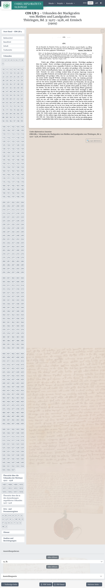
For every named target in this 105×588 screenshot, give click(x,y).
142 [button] (13, 156)
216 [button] (8, 213)
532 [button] (13, 451)
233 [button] (17, 224)
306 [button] (8, 282)
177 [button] (13, 182)
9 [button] (2, 64)
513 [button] (17, 437)
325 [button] (3, 296)
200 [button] (3, 202)
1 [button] (2, 60)
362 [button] (13, 322)
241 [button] (8, 232)
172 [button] (13, 178)
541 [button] (8, 459)
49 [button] (14, 91)
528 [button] (17, 448)
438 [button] (17, 379)
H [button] (3, 519)
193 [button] (17, 193)
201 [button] (8, 202)
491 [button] (8, 420)
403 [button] (17, 354)
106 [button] (8, 130)
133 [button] (17, 149)
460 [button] (3, 398)
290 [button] (3, 269)
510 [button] (3, 437)
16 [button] (3, 73)
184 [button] (22, 185)
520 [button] (3, 444)
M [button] (16, 519)
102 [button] (13, 127)
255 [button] (3, 243)
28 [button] (3, 80)
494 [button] (22, 420)
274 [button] (22, 254)
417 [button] (13, 365)
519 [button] (22, 440)
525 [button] (3, 448)
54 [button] (11, 95)
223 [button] (17, 217)
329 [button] (22, 296)
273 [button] (17, 254)
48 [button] (11, 91)
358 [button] (17, 318)
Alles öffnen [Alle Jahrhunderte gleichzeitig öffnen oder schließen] (52, 557)
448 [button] (17, 387)
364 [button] (22, 322)
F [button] (18, 515)
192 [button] (13, 193)
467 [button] (13, 401)
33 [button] (22, 80)
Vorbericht (7, 50)
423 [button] (17, 368)
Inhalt (5, 46)
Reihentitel (8, 38)
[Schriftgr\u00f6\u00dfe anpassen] (96, 3)
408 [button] (17, 357)
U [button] (17, 523)
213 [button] (17, 210)
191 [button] (8, 193)
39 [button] (22, 84)
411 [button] (8, 361)
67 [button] (14, 102)
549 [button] (22, 462)
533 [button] (17, 451)
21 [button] (22, 73)
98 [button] (18, 121)
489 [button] (22, 416)
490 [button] (3, 420)
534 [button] (22, 451)
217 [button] (13, 213)
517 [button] (13, 440)
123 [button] (17, 141)
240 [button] (3, 232)
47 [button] (7, 91)
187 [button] (13, 189)
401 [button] (8, 354)
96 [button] (11, 121)
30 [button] (11, 80)
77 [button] (7, 110)
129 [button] (22, 145)
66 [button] (11, 102)
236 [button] (8, 228)
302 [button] (13, 278)
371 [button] (8, 329)
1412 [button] (10, 488)
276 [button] (8, 257)
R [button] (8, 523)
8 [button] (22, 60)
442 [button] (13, 383)
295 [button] (3, 272)
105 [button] (3, 130)
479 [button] (22, 409)
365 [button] (3, 326)
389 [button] (22, 341)
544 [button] (22, 459)
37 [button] (14, 84)
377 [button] (13, 333)
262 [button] (13, 246)
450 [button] (3, 390)
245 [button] (3, 235)
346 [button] (8, 311)
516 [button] (8, 440)
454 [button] (22, 390)
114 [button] (22, 134)
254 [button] (22, 239)
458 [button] (17, 394)
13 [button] (14, 69)
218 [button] (17, 213)
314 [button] (22, 285)
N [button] (19, 519)
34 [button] (3, 84)
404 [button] (22, 354)
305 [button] (3, 282)
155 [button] (3, 167)
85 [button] (14, 114)
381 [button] (8, 337)
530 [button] (3, 451)
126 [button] (8, 145)
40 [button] (3, 88)
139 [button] (22, 152)
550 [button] (3, 466)
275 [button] (3, 257)
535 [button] (3, 455)
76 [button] (3, 110)
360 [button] (3, 322)
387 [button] (13, 341)
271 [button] (8, 254)
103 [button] (17, 127)
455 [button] (3, 394)
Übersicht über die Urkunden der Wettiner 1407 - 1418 (13, 477)
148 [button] (17, 160)
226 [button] (8, 221)
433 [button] (17, 376)
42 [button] (11, 88)
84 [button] (11, 114)
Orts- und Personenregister (10, 510)
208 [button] (17, 206)
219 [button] (22, 213)
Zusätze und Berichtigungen (9, 539)
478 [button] (17, 409)
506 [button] (8, 433)
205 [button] (3, 206)
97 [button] (14, 121)
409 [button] (22, 357)
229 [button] (22, 221)
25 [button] (14, 77)
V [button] (20, 523)
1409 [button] (15, 484)
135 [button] (3, 152)
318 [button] (17, 289)
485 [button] (3, 416)
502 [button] (13, 429)
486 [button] (8, 416)
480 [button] (3, 412)
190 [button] (3, 193)
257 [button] (13, 243)
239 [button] (22, 228)
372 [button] (13, 329)
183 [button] (17, 185)
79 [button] (14, 110)
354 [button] (22, 315)
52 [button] (3, 95)
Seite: (85, 3)
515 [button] (3, 440)
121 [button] (8, 141)
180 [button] (3, 185)
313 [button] (17, 285)
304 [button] (22, 278)
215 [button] (3, 213)
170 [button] (3, 178)
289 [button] (22, 265)
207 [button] (13, 206)
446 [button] (8, 387)
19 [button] (14, 73)
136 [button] (8, 152)
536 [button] (8, 455)
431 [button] (8, 376)
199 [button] (22, 197)
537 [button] (13, 455)
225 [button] (3, 221)
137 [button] (13, 152)
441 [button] (8, 383)
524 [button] (22, 444)
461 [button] (8, 398)
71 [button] (7, 106)
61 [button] (14, 99)
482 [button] (13, 412)
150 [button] (3, 163)
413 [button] (17, 361)
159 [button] (22, 167)
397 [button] (13, 348)
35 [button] (7, 84)
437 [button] (13, 379)
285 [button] (3, 265)
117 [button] (13, 138)
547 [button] (13, 462)
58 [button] (3, 99)
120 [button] (3, 141)
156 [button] (8, 167)
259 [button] (22, 243)
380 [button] (3, 337)
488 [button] (17, 416)
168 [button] (17, 174)
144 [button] (22, 156)
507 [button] (13, 433)
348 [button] (17, 311)
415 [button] (3, 365)
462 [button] (13, 398)
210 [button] (3, 210)
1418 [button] (21, 492)
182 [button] (13, 185)
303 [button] (17, 278)
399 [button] (22, 348)
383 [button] (17, 337)
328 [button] (17, 296)
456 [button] (8, 394)
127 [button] (13, 145)
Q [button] (6, 523)
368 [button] (17, 326)
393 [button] (17, 344)
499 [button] (22, 424)
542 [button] (13, 459)
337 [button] (13, 304)
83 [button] (7, 114)
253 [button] (17, 239)
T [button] (14, 523)
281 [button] (8, 261)
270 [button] (3, 254)
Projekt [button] (60, 3)
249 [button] (22, 235)
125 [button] (3, 145)
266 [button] (8, 250)
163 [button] (17, 171)
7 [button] (19, 60)
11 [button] (7, 69)
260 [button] (3, 246)
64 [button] (3, 102)
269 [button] (22, 250)
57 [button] (22, 95)
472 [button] (13, 405)
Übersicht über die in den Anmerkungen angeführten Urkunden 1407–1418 (12, 499)
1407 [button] (4, 484)
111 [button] (8, 134)
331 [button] (8, 300)
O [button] (22, 519)
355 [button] (3, 318)
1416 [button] (10, 492)
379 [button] (22, 333)
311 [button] (8, 285)
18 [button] (11, 73)
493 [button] (17, 420)
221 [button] (8, 217)
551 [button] (8, 466)
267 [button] (13, 250)
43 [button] (14, 88)
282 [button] (13, 261)
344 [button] (22, 307)
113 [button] (17, 134)
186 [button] (8, 189)
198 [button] (17, 197)
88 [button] (3, 117)
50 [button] (18, 91)
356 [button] (8, 318)
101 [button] (8, 127)
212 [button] (13, 210)
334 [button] (22, 300)
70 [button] (3, 106)
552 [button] (13, 466)
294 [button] (22, 269)
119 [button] (22, 138)
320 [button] (3, 293)
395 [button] (3, 348)
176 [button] (8, 182)
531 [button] (8, 451)
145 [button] (3, 160)
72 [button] (11, 106)
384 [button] (22, 337)
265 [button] (3, 250)
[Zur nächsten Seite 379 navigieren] (94, 584)
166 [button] (8, 174)
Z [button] (6, 526)
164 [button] (22, 171)
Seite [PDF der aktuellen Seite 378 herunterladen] (46, 584)
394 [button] (22, 344)
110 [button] (3, 134)
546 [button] (8, 462)
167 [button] (13, 174)
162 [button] (13, 171)
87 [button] (22, 114)
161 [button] (8, 171)
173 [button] (17, 178)
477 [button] (13, 409)
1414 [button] (21, 488)
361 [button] (8, 322)
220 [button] (3, 217)
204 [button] (22, 202)
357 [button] (13, 318)
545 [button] (3, 462)
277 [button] (13, 257)
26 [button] (18, 77)
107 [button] (13, 130)
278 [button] (17, 257)
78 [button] (11, 110)
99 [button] (22, 121)
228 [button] (17, 221)
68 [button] (18, 102)
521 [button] (8, 444)
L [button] (13, 519)
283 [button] (17, 261)
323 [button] (17, 293)
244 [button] (22, 232)
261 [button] (8, 246)
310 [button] (3, 285)
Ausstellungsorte (10, 576)
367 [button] (13, 326)
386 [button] (8, 341)
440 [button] (3, 383)
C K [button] (9, 515)
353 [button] (17, 315)
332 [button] (13, 300)
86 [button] (18, 114)
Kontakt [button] (69, 3)
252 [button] (13, 239)
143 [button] (17, 156)
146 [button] (8, 160)
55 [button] (14, 95)
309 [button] (22, 282)
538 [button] (17, 455)
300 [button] (3, 278)
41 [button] (7, 88)
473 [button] (17, 405)
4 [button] (11, 60)
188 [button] (17, 189)
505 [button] (3, 433)
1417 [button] (15, 492)
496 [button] (8, 424)
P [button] (2, 523)
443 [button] (17, 383)
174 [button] (22, 178)
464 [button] (22, 398)
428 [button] (17, 372)
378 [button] (17, 333)
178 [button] (17, 182)
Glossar (6, 532)
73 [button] (14, 106)
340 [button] (3, 307)
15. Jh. (5, 562)
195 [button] (3, 197)
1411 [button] (4, 488)
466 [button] (8, 401)
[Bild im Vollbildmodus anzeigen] (102, 31)
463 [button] (17, 398)
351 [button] (8, 315)
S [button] (11, 523)
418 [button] (17, 365)
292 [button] (13, 269)
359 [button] (22, 318)
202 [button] (13, 202)
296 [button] (8, 272)
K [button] (10, 519)
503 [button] (17, 429)
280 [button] (3, 261)
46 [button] (3, 91)
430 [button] (3, 376)
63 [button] (22, 99)
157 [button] (13, 167)
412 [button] (13, 361)
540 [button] (3, 459)
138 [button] (17, 152)
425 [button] (3, 372)
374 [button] (22, 329)
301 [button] (8, 278)
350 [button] (3, 315)
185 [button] (3, 189)
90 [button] (11, 117)
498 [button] (17, 424)
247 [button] (13, 235)
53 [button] (7, 95)
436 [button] (8, 379)
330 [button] (3, 300)
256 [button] (8, 243)
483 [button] (17, 412)
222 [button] (13, 217)
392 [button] (13, 344)
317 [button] (13, 289)
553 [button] (17, 466)
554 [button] (22, 466)
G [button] (21, 515)
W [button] (3, 526)
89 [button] (7, 117)
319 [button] (22, 289)
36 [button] (11, 84)
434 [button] (22, 376)
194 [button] (22, 193)
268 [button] (17, 250)
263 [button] (17, 246)
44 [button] (18, 88)
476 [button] (8, 409)
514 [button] (22, 437)
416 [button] (8, 365)
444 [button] (22, 383)
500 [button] (3, 429)
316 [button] (8, 289)
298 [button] (17, 272)
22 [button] (3, 77)
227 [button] (13, 221)
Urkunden (7, 56)
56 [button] (18, 95)
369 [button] (22, 326)
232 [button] (13, 224)
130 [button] (3, 149)
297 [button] (13, 272)
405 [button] (3, 357)
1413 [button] (15, 488)
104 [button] (22, 127)
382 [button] (13, 337)
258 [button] (17, 243)
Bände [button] (51, 3)
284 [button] (22, 261)
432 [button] (13, 376)
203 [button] (17, 202)
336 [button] (8, 304)
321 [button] (8, 293)
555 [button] (3, 470)
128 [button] (17, 145)
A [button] (2, 515)
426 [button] (8, 372)
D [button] (13, 515)
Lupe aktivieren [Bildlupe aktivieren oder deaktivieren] (94, 140)
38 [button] (18, 84)
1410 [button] (21, 484)
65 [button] (7, 102)
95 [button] (7, 121)
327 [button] (13, 296)
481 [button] (8, 412)
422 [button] (13, 368)
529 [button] (22, 448)
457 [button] (13, 394)
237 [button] (13, 228)
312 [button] (13, 285)
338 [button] (17, 304)
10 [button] (3, 69)
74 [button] (18, 106)
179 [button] (22, 182)
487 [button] (13, 416)
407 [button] (13, 357)
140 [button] (3, 156)
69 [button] (22, 102)
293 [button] (17, 269)
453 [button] (17, 390)
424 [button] (22, 368)
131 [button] (8, 149)
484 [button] (22, 412)
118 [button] (17, 138)
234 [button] (22, 224)
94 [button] (3, 121)
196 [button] (8, 197)
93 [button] (22, 117)
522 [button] (13, 444)
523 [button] (17, 444)
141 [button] (8, 156)
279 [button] (22, 257)
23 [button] (7, 77)
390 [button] (3, 344)
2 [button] (5, 60)
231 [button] (8, 224)
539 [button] (22, 455)
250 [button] (3, 239)
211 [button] (8, 210)
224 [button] (22, 217)
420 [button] (3, 368)
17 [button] (7, 73)
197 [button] (13, 197)
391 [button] (8, 344)
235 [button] (3, 228)
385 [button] (3, 341)
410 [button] (3, 361)
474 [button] (22, 405)
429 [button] (22, 372)
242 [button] (13, 232)
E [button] (16, 515)
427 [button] (13, 372)
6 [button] (16, 60)
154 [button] (22, 163)
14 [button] (18, 69)
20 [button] (18, 73)
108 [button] (17, 130)
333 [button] (17, 300)
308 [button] (17, 282)
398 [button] (17, 348)
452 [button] (13, 390)
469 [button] (22, 401)
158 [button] (17, 167)
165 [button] (3, 174)
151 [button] (8, 163)
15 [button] (22, 69)
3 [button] (8, 60)
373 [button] (17, 329)
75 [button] (22, 106)
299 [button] (22, 272)
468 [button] (17, 401)
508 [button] (17, 433)
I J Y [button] (7, 519)
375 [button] (3, 333)
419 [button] (22, 365)
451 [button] (8, 390)
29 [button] (7, 80)
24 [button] (11, 77)
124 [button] (22, 141)
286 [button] (8, 265)
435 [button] (3, 379)
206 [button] (8, 206)
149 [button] (22, 160)
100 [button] (3, 127)
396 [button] (8, 348)
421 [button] (8, 368)
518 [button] (17, 440)
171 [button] (8, 178)
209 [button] (22, 206)
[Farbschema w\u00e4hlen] (101, 3)
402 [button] (13, 354)
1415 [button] (4, 492)
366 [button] (8, 326)
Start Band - (12, 32)
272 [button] (13, 254)
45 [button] (22, 88)
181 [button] (8, 185)
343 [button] (17, 307)
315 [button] (3, 289)
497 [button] (13, 424)
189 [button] (22, 189)
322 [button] (13, 293)
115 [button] (3, 138)
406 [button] (8, 357)
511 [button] (8, 437)
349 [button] (22, 311)
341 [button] (8, 307)
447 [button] (13, 387)
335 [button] (3, 304)
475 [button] (3, 409)
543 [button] (17, 459)
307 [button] (13, 282)
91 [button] (14, 117)
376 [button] (8, 333)
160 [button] (3, 171)
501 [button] (8, 429)
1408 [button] (10, 484)
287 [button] (13, 265)
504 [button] (22, 429)
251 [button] (8, 239)
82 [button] (3, 114)
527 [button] (13, 448)
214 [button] (22, 210)
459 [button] (22, 394)
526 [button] (8, 448)
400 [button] (3, 354)
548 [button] (17, 462)
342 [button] (13, 307)
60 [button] (11, 99)
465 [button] (3, 401)
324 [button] (22, 293)
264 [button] (22, 246)
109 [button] (22, 130)
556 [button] (8, 470)
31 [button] (14, 80)
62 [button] (18, 99)
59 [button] (7, 99)
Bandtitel (7, 42)
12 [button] (11, 69)
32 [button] (18, 80)
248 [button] (17, 235)
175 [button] (3, 182)
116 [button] (8, 138)
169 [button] (22, 174)
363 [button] (17, 322)
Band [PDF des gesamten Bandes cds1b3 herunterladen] (59, 584)
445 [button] (3, 387)
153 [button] (17, 163)
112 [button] (13, 134)
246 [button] (8, 235)
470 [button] (3, 405)
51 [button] (22, 91)
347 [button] (13, 311)
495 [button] (3, 424)
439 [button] (22, 379)
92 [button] (18, 117)
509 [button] (22, 433)
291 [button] (8, 269)
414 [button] (22, 361)
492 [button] (13, 420)
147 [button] (13, 160)
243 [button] (17, 232)
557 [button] (13, 470)
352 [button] (13, 315)
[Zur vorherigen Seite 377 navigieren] (10, 584)
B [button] (5, 515)
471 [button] (8, 405)
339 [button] (22, 304)
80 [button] (18, 110)
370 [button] (3, 329)
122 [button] (13, 141)
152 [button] (13, 163)
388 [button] (17, 341)
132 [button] (13, 149)
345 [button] (3, 311)
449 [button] (22, 387)
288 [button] (17, 265)
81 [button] (22, 110)
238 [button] (17, 228)
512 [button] (13, 437)
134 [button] (22, 149)
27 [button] (22, 77)
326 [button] (8, 296)
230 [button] (3, 224)
